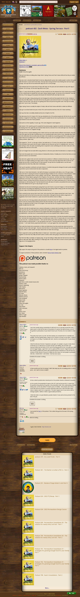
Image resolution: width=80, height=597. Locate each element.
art (8, 78)
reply (47, 440)
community (8, 65)
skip (8, 94)
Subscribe (8, 2)
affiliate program (26, 595)
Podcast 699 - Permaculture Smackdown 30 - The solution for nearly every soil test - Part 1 (51, 523)
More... (47, 588)
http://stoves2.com (46, 426)
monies (8, 49)
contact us (14, 595)
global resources (8, 102)
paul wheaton (58, 595)
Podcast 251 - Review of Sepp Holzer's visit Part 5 (51, 483)
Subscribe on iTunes (25, 66)
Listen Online (23, 60)
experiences (8, 98)
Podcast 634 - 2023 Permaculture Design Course (51, 509)
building (8, 37)
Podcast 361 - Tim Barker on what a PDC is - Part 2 (52, 470)
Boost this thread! (47, 449)
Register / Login (74, 2)
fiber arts (8, 73)
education (7, 90)
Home (3, 1)
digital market (7, 114)
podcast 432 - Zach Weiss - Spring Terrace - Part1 (47, 28)
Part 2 (39, 411)
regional (8, 86)
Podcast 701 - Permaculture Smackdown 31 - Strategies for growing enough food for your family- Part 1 (52, 550)
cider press (8, 106)
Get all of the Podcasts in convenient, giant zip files (32, 65)
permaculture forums (7, 24)
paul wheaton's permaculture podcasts (33, 24)
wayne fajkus (23, 324)
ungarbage (7, 61)
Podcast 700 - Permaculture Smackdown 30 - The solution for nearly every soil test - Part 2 (51, 536)
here (51, 249)
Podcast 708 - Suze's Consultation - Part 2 (48, 575)
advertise (20, 595)
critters (8, 33)
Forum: (21, 24)
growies (8, 28)
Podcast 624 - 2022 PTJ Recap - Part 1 (47, 496)
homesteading (7, 41)
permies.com (8, 118)
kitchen (8, 53)
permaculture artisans (7, 82)
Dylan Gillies (23, 365)
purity (7, 57)
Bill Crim (22, 408)
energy (8, 45)
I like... (21, 335)
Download (22, 62)
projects (8, 110)
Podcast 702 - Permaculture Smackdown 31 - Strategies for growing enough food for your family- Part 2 (52, 563)
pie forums (8, 122)
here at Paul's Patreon (53, 252)
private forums (8, 127)
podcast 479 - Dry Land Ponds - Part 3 (47, 457)
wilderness (8, 69)
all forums (7, 131)
